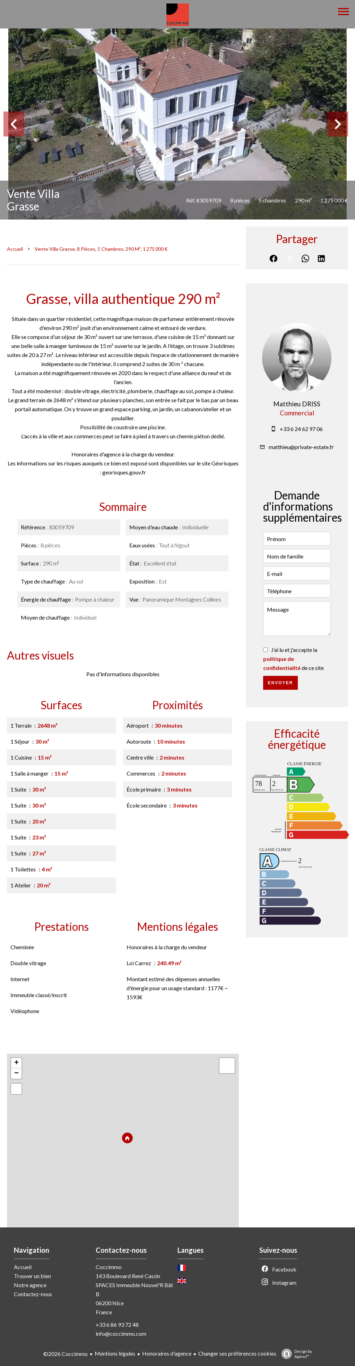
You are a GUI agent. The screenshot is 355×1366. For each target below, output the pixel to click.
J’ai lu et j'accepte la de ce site (293, 658)
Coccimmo (109, 1267)
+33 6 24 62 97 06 (301, 428)
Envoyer (280, 682)
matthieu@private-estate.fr (301, 447)
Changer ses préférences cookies (237, 1353)
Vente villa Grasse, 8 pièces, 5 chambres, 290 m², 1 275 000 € (101, 249)
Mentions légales (115, 1353)
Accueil (15, 249)
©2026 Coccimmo (65, 1353)
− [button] (16, 1073)
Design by (295, 1354)
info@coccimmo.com (121, 1333)
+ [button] (16, 1063)
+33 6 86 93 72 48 (117, 1324)
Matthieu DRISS (296, 404)
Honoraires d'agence (166, 1353)
